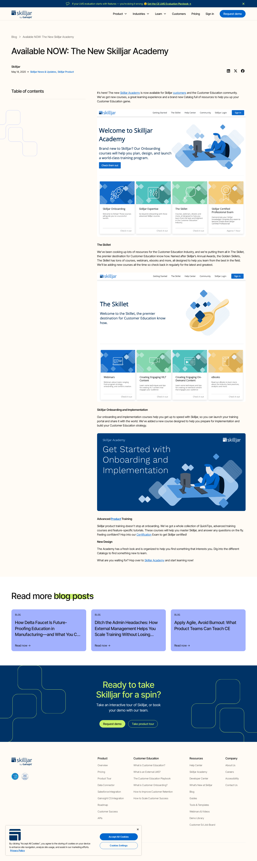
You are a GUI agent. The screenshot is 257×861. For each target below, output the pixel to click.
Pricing (196, 14)
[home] (21, 13)
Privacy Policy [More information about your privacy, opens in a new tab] (17, 850)
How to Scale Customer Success (150, 798)
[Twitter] (235, 71)
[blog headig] (48, 97)
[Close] (138, 829)
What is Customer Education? (149, 765)
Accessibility (232, 778)
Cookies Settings (119, 845)
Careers (229, 771)
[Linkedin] (228, 71)
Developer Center (199, 778)
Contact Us (231, 785)
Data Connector (106, 785)
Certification (144, 534)
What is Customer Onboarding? (150, 785)
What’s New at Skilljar (201, 785)
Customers (179, 14)
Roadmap (103, 804)
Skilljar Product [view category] (66, 71)
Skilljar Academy (130, 92)
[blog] (14, 37)
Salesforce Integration (109, 791)
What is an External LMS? (146, 771)
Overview (103, 765)
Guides (193, 798)
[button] (120, 14)
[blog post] (48, 37)
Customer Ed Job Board (202, 824)
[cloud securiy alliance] (25, 776)
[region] (73, 840)
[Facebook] (243, 71)
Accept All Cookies (119, 836)
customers (179, 92)
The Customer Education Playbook (152, 778)
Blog (192, 791)
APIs (100, 818)
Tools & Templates (199, 804)
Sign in (210, 14)
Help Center (196, 765)
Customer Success (108, 811)
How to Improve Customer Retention (153, 791)
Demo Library (197, 818)
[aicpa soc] (15, 776)
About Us (230, 765)
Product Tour (104, 778)
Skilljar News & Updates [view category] (43, 71)
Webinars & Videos (200, 811)
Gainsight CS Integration (111, 798)
